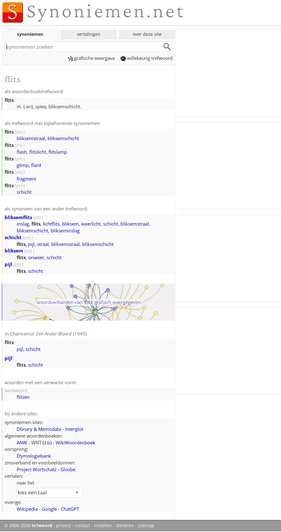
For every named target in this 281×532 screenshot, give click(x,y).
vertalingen (88, 34)
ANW (22, 442)
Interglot (74, 429)
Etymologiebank (34, 456)
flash (22, 152)
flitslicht (37, 152)
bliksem (70, 224)
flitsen (23, 397)
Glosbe (68, 469)
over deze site (147, 34)
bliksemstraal (31, 138)
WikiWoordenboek (75, 442)
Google (49, 509)
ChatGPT (70, 509)
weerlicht (91, 224)
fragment (26, 179)
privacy (63, 525)
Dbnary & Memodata (39, 429)
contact (82, 525)
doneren (125, 525)
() (44, 442)
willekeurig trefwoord (147, 58)
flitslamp (57, 152)
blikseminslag (65, 230)
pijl (31, 244)
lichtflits (51, 224)
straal (43, 244)
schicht (24, 192)
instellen (103, 525)
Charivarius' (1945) (48, 333)
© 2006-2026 (28, 525)
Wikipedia (27, 509)
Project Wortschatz (37, 469)
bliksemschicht (63, 138)
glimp (23, 165)
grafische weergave (91, 58)
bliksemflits (18, 217)
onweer (36, 257)
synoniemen (30, 34)
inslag (23, 224)
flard (36, 165)
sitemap (146, 525)
